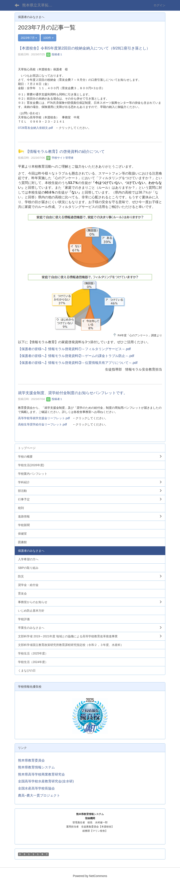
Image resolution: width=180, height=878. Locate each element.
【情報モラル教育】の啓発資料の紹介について (65, 151)
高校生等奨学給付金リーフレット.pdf (42, 424)
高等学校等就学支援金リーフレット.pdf (44, 418)
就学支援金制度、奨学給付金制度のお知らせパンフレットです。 (72, 393)
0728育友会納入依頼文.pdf (35, 127)
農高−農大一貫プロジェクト (39, 795)
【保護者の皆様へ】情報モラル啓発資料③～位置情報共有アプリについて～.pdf (78, 362)
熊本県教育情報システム (36, 767)
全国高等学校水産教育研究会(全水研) (46, 781)
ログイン (159, 5)
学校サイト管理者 (59, 157)
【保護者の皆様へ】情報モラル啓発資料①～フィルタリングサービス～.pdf (74, 349)
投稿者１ (54, 54)
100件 (48, 37)
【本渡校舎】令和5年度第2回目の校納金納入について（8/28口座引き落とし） (84, 48)
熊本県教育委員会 (31, 760)
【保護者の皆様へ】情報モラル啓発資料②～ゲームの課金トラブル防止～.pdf (76, 356)
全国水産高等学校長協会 (36, 788)
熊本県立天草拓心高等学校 (40, 5)
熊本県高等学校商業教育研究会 (41, 774)
